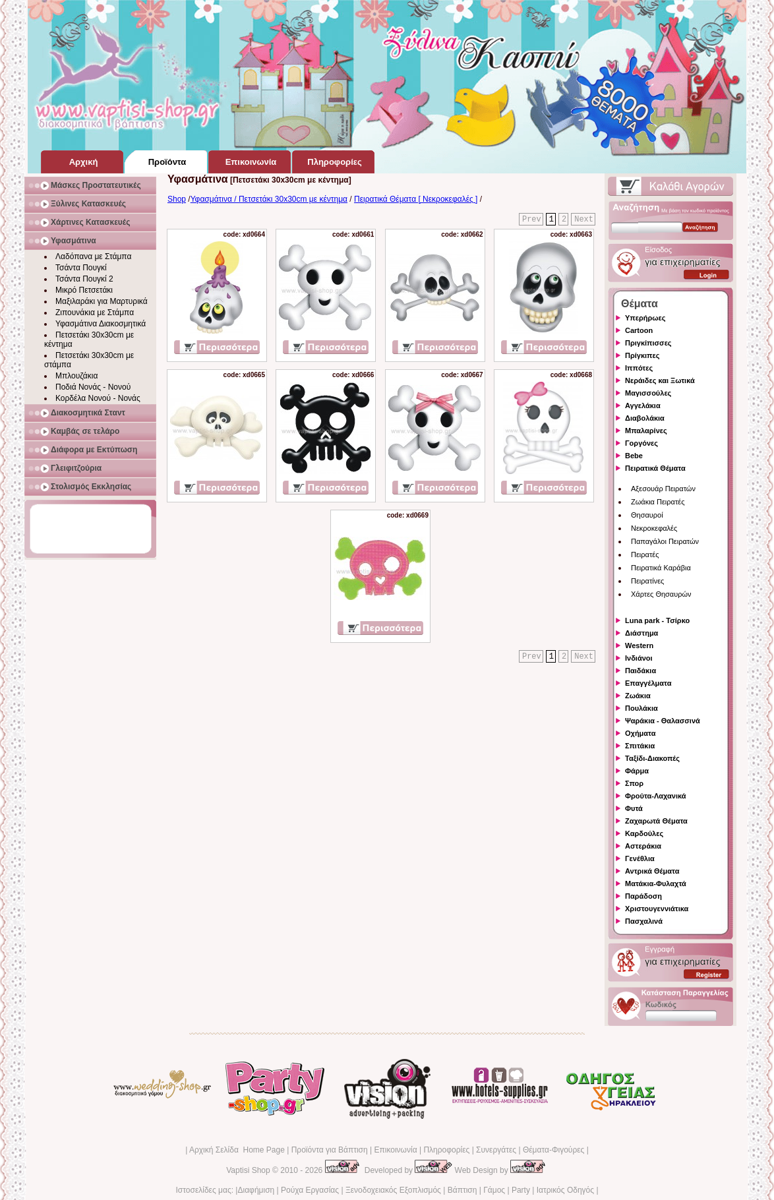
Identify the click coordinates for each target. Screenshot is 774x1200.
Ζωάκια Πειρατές (658, 502)
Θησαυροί (647, 515)
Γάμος (494, 1190)
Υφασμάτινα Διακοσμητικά (100, 323)
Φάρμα (637, 771)
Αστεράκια (643, 846)
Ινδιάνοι (639, 658)
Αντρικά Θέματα (652, 871)
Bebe (634, 456)
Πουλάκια (641, 708)
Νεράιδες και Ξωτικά (660, 380)
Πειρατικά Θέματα (655, 468)
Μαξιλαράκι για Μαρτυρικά (101, 301)
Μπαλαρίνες (646, 431)
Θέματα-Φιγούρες (553, 1150)
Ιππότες (639, 368)
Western (639, 645)
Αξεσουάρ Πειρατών (663, 489)
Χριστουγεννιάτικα (656, 909)
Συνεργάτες (496, 1150)
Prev (531, 219)
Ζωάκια (638, 696)
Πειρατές (645, 554)
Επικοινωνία (395, 1150)
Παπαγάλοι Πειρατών (665, 541)
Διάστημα (641, 633)
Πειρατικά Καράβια (661, 568)
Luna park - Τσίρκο (657, 620)
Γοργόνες (641, 443)
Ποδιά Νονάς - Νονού (93, 387)
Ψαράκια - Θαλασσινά (662, 721)
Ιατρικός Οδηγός (565, 1190)
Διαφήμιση (255, 1190)
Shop (176, 199)
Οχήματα (640, 733)
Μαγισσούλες (648, 393)
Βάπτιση (462, 1190)
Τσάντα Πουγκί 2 (84, 279)
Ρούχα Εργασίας (310, 1190)
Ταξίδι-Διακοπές (652, 758)
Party (521, 1190)
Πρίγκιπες (642, 355)
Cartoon (639, 330)
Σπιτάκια (640, 746)
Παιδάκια (640, 671)
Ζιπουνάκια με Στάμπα (94, 312)
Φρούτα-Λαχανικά (655, 796)
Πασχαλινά (644, 921)
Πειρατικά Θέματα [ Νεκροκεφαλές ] (415, 199)
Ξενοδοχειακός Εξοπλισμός (393, 1190)
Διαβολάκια (645, 418)
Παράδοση (643, 896)
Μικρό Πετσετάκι (84, 290)
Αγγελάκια (643, 405)
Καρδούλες (644, 833)
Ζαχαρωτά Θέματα (656, 821)
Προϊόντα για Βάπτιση (329, 1150)
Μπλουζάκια (76, 375)
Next (583, 219)
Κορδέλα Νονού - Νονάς (97, 398)
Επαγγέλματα (648, 683)
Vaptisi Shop (248, 1170)
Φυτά (634, 808)
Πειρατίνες (647, 581)
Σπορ (634, 783)
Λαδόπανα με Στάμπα (93, 256)
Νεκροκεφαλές (654, 528)
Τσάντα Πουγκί (81, 267)
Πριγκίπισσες (648, 343)
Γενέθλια (640, 858)
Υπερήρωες (645, 318)
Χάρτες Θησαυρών (661, 594)
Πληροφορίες (446, 1150)
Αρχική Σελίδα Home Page (237, 1150)
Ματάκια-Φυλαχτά (655, 883)
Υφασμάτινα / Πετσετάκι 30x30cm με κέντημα (269, 199)
